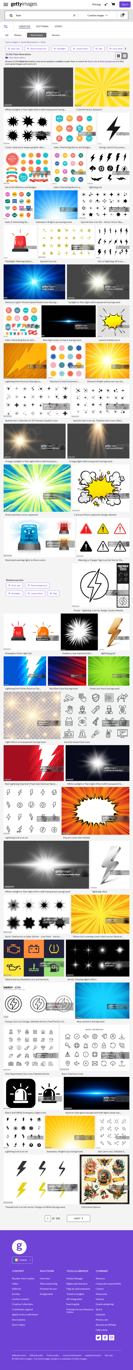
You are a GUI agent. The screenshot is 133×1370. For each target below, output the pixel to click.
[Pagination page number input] (48, 1218)
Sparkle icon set (48, 261)
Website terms (19, 1355)
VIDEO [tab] (58, 26)
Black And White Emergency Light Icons (25, 1112)
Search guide (72, 1304)
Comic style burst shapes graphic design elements (30, 147)
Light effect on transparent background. (25, 741)
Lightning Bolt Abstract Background (24, 381)
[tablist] (40, 26)
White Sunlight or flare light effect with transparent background (37, 109)
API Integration (74, 1299)
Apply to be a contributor (25, 1314)
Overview (45, 1278)
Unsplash (100, 1314)
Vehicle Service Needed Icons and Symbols (27, 979)
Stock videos (18, 1324)
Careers (100, 1288)
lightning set (95, 187)
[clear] (75, 15)
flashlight (60, 48)
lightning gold (108, 653)
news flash (116, 48)
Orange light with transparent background (90, 461)
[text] (44, 15)
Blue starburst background (90, 1021)
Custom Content (20, 1299)
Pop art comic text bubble (76, 837)
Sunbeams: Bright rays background (54, 221)
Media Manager (74, 1278)
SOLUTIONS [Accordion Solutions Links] (47, 1270)
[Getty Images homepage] (24, 4)
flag (99, 48)
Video (15, 1283)
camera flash (80, 48)
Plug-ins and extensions (78, 1288)
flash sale (14, 48)
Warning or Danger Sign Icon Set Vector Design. (102, 560)
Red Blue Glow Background (63, 688)
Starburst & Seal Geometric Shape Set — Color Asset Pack (79, 381)
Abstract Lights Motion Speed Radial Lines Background (33, 302)
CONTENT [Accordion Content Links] (18, 1270)
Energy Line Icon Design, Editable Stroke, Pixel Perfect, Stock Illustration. (42, 1021)
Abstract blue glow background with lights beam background (97, 1112)
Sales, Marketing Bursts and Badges (72, 147)
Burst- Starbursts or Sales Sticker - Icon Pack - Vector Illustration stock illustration (47, 936)
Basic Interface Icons (72, 1073)
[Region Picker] (22, 1260)
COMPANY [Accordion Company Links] (102, 1270)
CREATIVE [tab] (24, 26)
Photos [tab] (18, 35)
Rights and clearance (76, 1283)
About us (100, 1278)
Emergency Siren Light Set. (18, 653)
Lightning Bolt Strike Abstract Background (27, 688)
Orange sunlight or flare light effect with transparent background (38, 461)
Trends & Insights (75, 1294)
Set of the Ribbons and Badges (20, 187)
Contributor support (22, 1309)
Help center (102, 1329)
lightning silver (99, 891)
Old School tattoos (90, 1207)
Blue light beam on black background (62, 340)
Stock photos (19, 1319)
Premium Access (48, 1288)
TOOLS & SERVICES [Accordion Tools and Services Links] (77, 1270)
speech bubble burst (109, 340)
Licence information (72, 1355)
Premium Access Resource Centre (79, 1310)
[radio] (118, 56)
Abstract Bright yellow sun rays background (109, 381)
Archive (16, 1294)
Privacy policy (53, 1355)
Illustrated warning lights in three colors (25, 560)
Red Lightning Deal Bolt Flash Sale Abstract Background (34, 783)
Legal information (93, 1355)
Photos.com (102, 1319)
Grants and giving (105, 1304)
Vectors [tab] (56, 35)
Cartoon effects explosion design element (95, 514)
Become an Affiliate (106, 1324)
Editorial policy (36, 1355)
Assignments (46, 1294)
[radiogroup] (121, 56)
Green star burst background (104, 688)
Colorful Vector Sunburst (89, 109)
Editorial (16, 1288)
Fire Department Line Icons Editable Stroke (27, 1073)
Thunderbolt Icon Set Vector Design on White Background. (35, 1207)
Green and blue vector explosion (21, 514)
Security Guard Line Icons (77, 741)
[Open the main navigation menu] (6, 4)
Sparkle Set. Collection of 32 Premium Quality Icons (31, 420)
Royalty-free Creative (23, 1278)
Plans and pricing (48, 1283)
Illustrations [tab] (37, 35)
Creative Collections (22, 1304)
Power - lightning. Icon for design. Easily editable (98, 610)
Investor (100, 1299)
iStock (99, 1309)
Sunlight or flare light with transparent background (94, 302)
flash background (36, 48)
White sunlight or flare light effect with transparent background (99, 783)
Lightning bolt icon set (16, 837)
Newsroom (101, 1294)
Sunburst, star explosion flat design (80, 653)
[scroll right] (125, 49)
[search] (12, 15)
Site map (109, 1355)
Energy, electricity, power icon (114, 147)
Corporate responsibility (108, 1283)
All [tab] (6, 35)
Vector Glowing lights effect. (82, 979)
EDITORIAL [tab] (42, 26)
